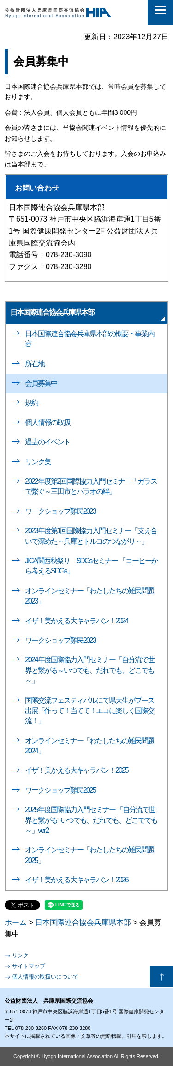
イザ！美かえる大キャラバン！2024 (76, 621)
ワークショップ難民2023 (60, 511)
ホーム (16, 922)
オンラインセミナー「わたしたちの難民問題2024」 (89, 746)
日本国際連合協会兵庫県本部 (52, 312)
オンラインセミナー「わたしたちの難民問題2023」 (89, 596)
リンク (20, 955)
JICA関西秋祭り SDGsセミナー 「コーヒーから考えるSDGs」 (91, 566)
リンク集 (38, 462)
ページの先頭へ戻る (161, 977)
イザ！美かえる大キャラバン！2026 (76, 880)
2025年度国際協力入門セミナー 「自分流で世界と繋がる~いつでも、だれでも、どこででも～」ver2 (91, 820)
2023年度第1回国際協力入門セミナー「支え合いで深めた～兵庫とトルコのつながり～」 (91, 536)
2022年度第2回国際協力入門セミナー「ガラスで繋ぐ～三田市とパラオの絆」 (91, 486)
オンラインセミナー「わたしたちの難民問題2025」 (89, 855)
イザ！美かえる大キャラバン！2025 (76, 770)
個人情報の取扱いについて (45, 977)
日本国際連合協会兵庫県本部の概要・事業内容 (89, 339)
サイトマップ (28, 966)
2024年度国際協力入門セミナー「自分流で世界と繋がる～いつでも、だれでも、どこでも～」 (89, 670)
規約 (31, 403)
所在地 (34, 364)
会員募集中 (41, 383)
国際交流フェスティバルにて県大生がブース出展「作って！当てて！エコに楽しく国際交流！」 (89, 710)
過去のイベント (47, 442)
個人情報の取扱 (47, 422)
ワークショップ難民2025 (60, 790)
